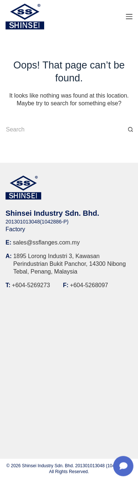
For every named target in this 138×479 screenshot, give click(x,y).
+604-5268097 (89, 285)
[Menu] (129, 16)
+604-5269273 (31, 285)
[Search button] (130, 129)
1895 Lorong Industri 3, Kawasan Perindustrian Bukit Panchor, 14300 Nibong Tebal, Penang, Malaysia (69, 264)
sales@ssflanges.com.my (46, 242)
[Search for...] (61, 129)
